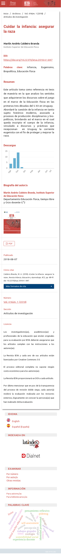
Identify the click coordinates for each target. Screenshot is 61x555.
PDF (10, 243)
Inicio (6, 13)
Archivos (16, 13)
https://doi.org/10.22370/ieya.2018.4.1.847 (28, 59)
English (16, 421)
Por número (12, 474)
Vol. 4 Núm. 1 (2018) (34, 13)
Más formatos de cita (16, 286)
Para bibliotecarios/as (17, 497)
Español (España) (20, 426)
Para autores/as (14, 493)
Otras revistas (14, 480)
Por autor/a (12, 477)
